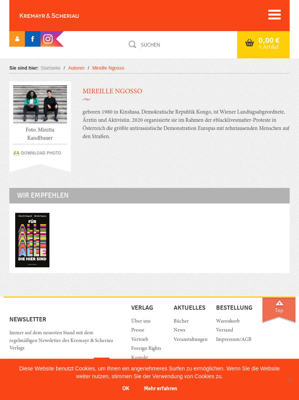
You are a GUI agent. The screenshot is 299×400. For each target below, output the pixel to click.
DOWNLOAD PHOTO (41, 153)
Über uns (141, 321)
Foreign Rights (146, 348)
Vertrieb (139, 339)
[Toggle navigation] (274, 14)
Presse (137, 330)
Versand (224, 330)
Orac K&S (62, 15)
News (179, 330)
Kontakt (139, 358)
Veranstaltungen (189, 339)
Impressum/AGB (231, 339)
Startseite (50, 68)
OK (125, 388)
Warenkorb (228, 321)
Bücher (181, 321)
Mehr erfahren (160, 388)
